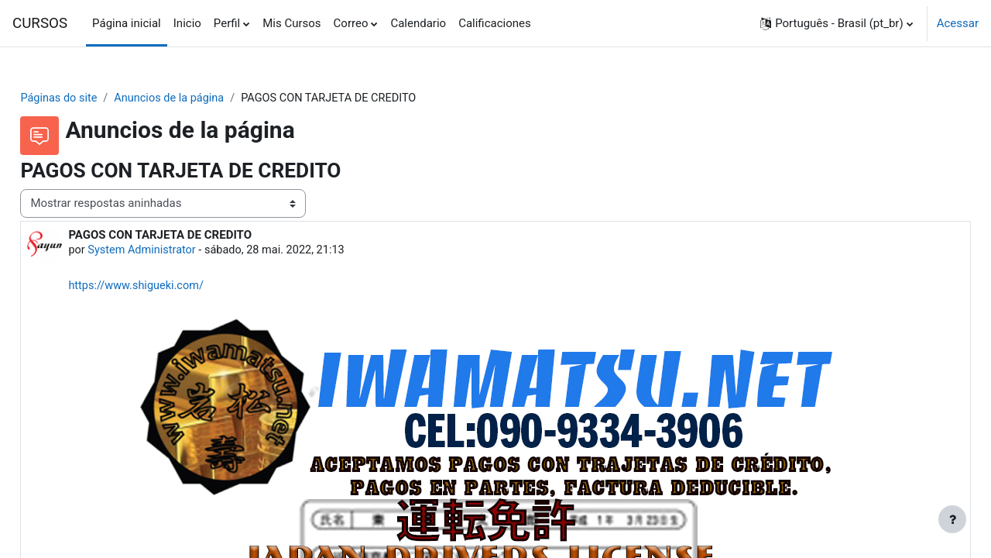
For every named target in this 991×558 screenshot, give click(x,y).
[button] (836, 23)
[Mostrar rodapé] (952, 519)
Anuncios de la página (209, 98)
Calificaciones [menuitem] (494, 23)
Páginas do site (95, 98)
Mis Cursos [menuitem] (291, 23)
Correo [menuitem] (351, 23)
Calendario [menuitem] (418, 23)
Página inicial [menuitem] (126, 23)
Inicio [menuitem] (187, 23)
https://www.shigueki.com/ (173, 287)
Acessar (958, 23)
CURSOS (39, 23)
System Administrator (179, 251)
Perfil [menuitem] (227, 23)
